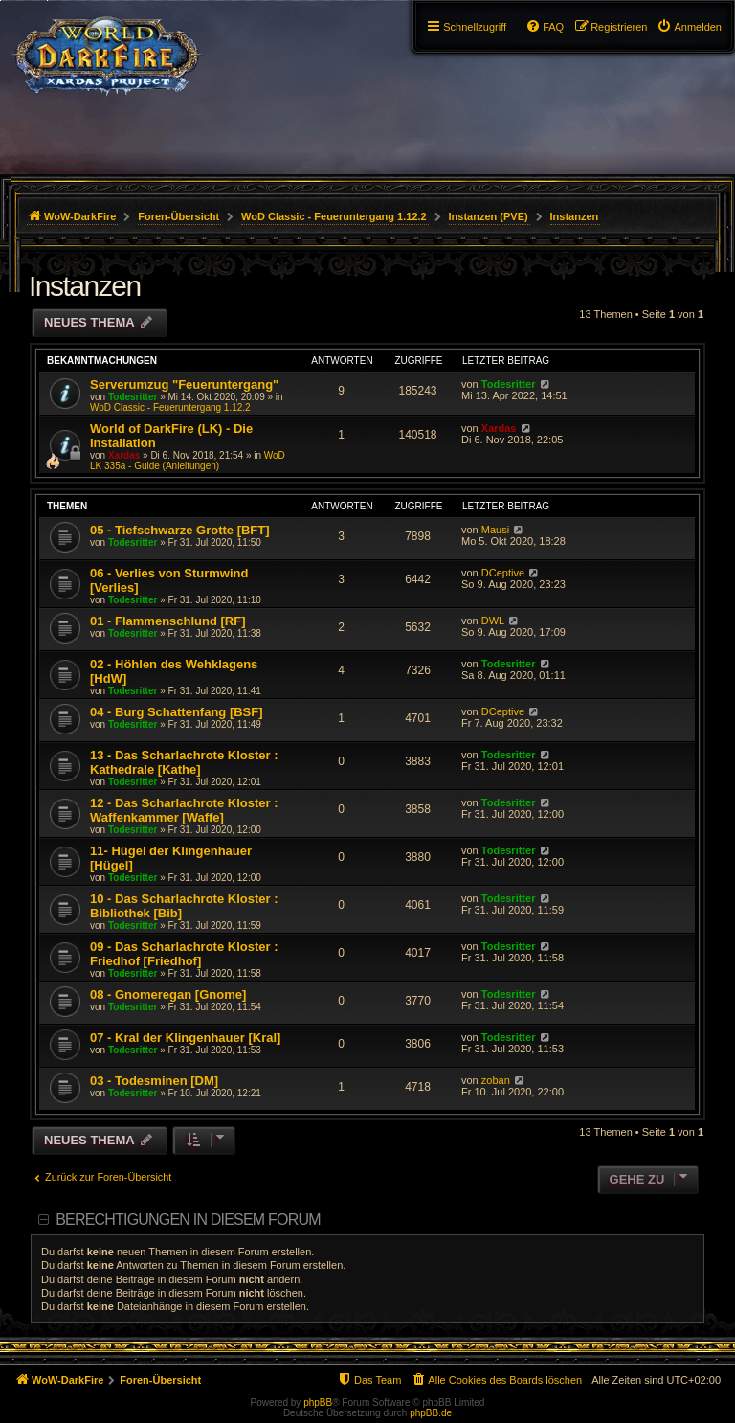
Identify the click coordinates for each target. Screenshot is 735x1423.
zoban (495, 1080)
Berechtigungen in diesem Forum (188, 1219)
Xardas (124, 455)
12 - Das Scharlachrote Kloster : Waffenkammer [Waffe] (184, 810)
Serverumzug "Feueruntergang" (184, 384)
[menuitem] (689, 26)
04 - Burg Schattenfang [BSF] (176, 712)
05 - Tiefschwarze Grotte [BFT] (180, 530)
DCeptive (502, 572)
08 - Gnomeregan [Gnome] (168, 994)
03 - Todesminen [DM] (154, 1080)
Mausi (495, 529)
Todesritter (133, 397)
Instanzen (85, 286)
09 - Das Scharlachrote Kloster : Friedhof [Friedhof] (184, 953)
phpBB (317, 1402)
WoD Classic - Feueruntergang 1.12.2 (170, 407)
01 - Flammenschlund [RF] (168, 621)
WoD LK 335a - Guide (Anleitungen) (187, 460)
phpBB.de (431, 1413)
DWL (492, 620)
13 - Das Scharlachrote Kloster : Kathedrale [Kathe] (184, 762)
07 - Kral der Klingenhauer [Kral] (185, 1037)
